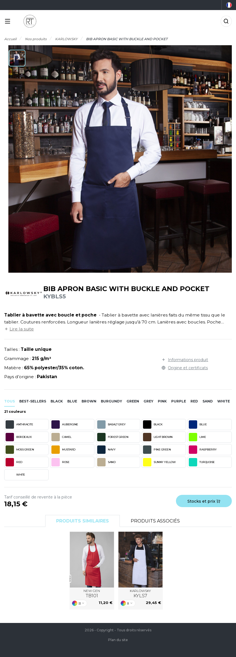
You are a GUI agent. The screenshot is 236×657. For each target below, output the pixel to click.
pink (162, 401)
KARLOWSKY (140, 593)
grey (148, 401)
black (57, 401)
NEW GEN (92, 593)
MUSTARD (63, 449)
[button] (17, 58)
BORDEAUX (19, 437)
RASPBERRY (203, 449)
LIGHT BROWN (158, 437)
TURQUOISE (202, 462)
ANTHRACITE (19, 424)
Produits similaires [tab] (82, 521)
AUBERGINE (64, 424)
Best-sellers (32, 401)
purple (178, 401)
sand (207, 401)
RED (14, 462)
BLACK (153, 424)
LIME (197, 437)
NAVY (106, 449)
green (133, 401)
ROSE (60, 462)
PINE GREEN (157, 449)
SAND (106, 462)
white (223, 401)
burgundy (111, 401)
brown (89, 401)
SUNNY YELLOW (159, 462)
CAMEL (61, 437)
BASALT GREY (111, 424)
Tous (9, 401)
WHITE (15, 475)
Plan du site (118, 640)
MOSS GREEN (20, 449)
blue (72, 401)
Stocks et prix (203, 501)
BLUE (198, 424)
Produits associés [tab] (155, 521)
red (194, 401)
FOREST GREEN (112, 437)
